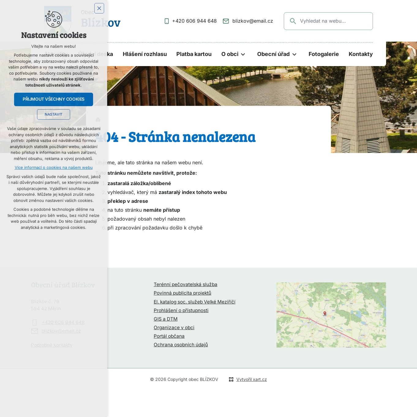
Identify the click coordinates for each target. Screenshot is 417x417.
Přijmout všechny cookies (54, 99)
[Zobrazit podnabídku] (243, 54)
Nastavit (53, 114)
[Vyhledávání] (293, 21)
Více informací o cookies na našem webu (54, 167)
